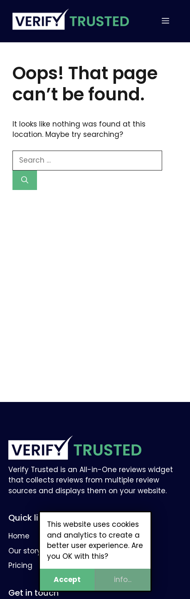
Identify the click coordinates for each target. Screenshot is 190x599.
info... (122, 579)
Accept (67, 579)
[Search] (24, 180)
